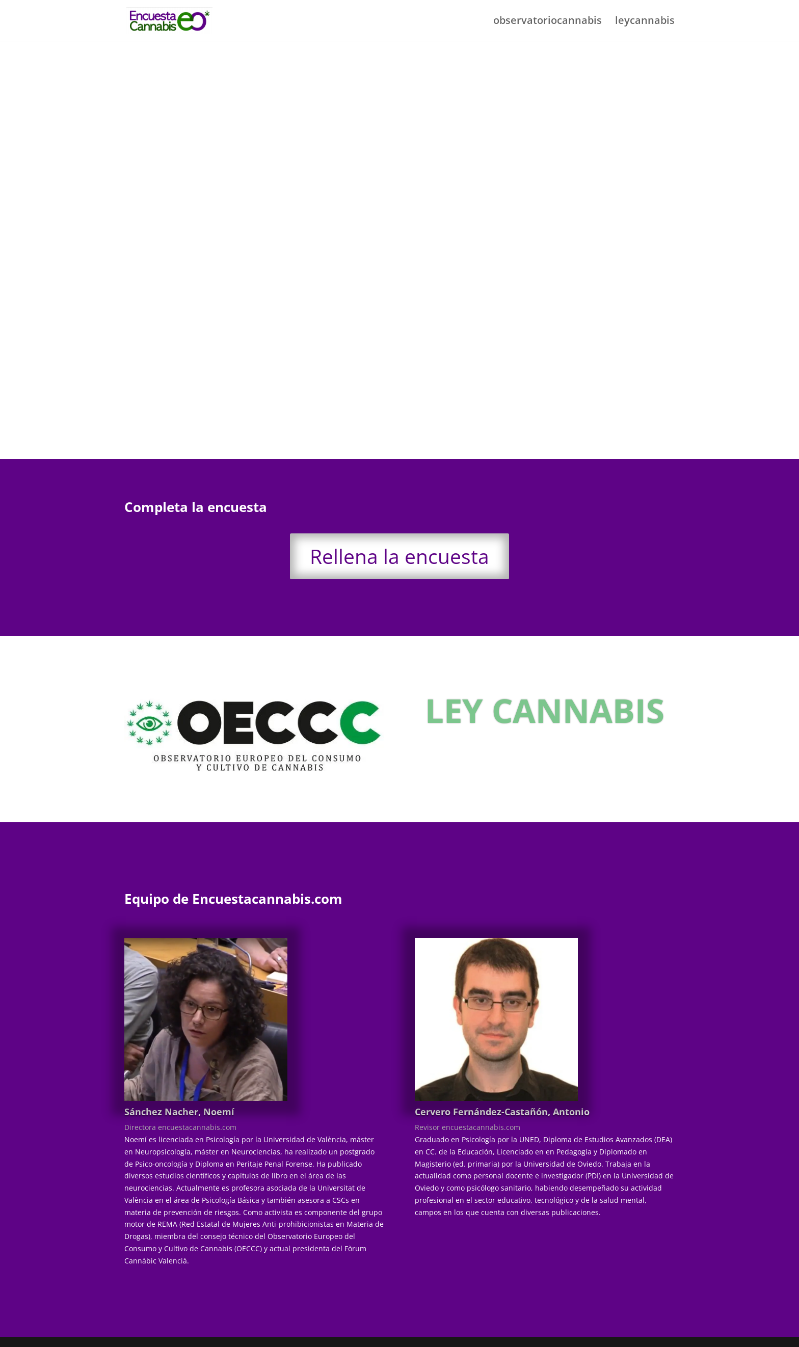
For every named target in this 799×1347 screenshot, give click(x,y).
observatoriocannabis (547, 22)
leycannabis (645, 22)
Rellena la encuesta (399, 556)
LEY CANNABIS (544, 710)
